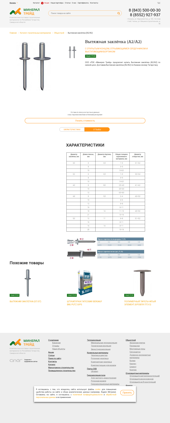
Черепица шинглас (99, 355)
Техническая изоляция (101, 346)
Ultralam (94, 371)
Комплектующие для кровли (103, 365)
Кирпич (133, 364)
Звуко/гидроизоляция (100, 349)
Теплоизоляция (94, 340)
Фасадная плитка (137, 343)
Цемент (133, 367)
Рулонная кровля (98, 381)
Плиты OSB (92, 369)
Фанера (129, 385)
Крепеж (133, 370)
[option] (33, 66)
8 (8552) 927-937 (145, 14)
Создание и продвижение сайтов (30, 360)
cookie (98, 389)
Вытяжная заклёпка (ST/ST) (25, 301)
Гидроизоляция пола (96, 375)
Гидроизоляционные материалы (105, 384)
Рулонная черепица (99, 358)
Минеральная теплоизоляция (104, 343)
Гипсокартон (135, 352)
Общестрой (59, 33)
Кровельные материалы (97, 353)
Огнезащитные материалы (137, 373)
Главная (13, 33)
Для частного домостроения (103, 378)
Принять (127, 392)
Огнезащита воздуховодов (141, 379)
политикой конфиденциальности (88, 395)
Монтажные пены (137, 349)
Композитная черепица (101, 362)
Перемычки (135, 346)
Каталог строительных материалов (35, 33)
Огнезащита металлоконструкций (145, 376)
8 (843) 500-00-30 (144, 10)
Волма (132, 361)
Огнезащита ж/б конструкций (143, 382)
